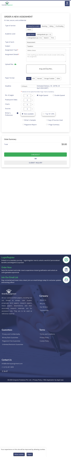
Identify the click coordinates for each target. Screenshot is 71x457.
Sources (8, 109)
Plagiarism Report (30, 125)
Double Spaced (59, 95)
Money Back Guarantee (10, 338)
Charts (7, 104)
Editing (51, 26)
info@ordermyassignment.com (12, 364)
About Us (43, 300)
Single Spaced (42, 95)
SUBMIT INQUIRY (35, 163)
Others (29, 29)
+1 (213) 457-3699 (8, 367)
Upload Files (9, 64)
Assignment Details (12, 54)
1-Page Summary (52, 125)
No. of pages (9, 95)
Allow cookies (19, 454)
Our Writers (44, 307)
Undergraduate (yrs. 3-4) (34, 38)
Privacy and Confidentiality (11, 334)
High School (30, 34)
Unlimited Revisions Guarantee (12, 344)
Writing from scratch (33, 26)
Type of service (10, 26)
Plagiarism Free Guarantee (11, 341)
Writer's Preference (9, 114)
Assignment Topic (11, 50)
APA (33, 78)
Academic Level (10, 34)
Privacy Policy (44, 338)
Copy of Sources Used (54, 120)
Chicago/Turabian (49, 78)
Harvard (39, 78)
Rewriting (44, 26)
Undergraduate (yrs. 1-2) (44, 34)
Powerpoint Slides (11, 100)
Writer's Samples (29, 120)
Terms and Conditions (47, 334)
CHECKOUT (35, 154)
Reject (30, 454)
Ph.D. (52, 38)
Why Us (42, 304)
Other (58, 78)
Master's (46, 38)
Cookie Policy (44, 341)
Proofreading (59, 26)
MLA (28, 78)
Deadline (8, 86)
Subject (7, 46)
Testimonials (44, 310)
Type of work (9, 42)
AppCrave (60, 380)
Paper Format (9, 78)
